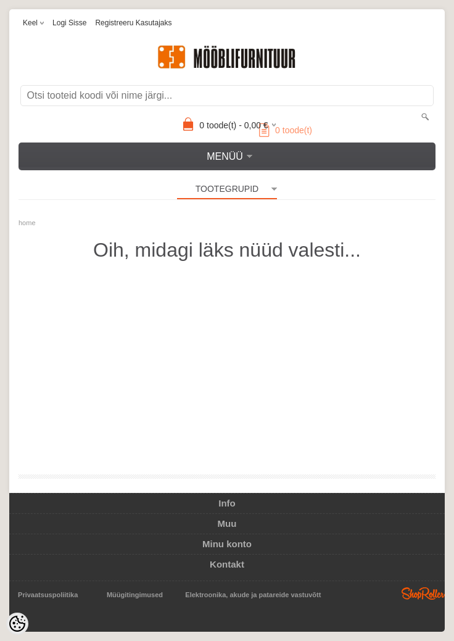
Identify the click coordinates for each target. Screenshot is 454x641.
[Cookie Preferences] (17, 624)
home (27, 222)
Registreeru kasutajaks (133, 23)
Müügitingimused (135, 594)
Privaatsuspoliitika (48, 594)
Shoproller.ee (423, 593)
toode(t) (285, 130)
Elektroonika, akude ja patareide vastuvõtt (253, 594)
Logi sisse (69, 23)
